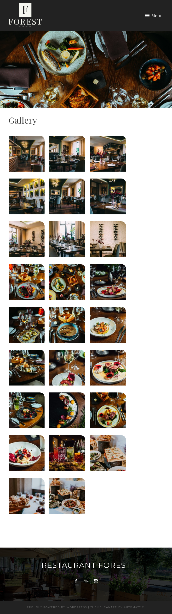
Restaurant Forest (86, 565)
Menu (157, 15)
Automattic (134, 607)
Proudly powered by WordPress (57, 607)
